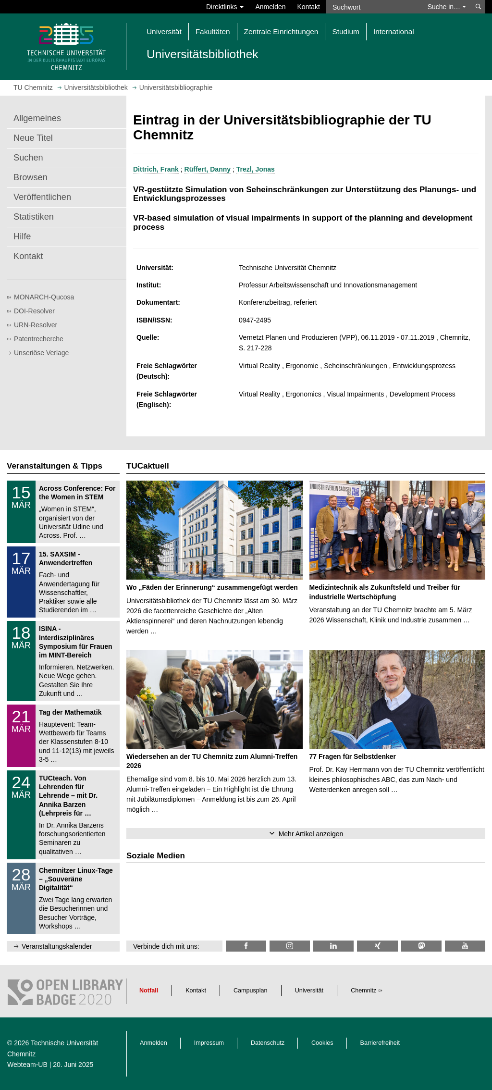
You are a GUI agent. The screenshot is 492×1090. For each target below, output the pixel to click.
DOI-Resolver (34, 311)
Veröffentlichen (42, 197)
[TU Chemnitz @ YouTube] (465, 946)
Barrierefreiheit (380, 1043)
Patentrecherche (38, 339)
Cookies (322, 1043)
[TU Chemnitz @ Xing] (377, 946)
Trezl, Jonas (255, 169)
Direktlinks (225, 7)
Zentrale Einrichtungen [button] (281, 31)
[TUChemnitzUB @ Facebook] (246, 946)
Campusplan (251, 990)
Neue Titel (33, 138)
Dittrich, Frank (156, 169)
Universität (309, 990)
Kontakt (308, 7)
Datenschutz (267, 1043)
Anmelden (270, 7)
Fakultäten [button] (213, 31)
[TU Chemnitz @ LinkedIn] (333, 946)
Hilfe (22, 236)
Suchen (28, 157)
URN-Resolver (35, 325)
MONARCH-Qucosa (44, 297)
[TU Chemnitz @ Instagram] (290, 946)
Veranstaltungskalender (57, 946)
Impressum (209, 1043)
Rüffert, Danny (207, 169)
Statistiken (33, 217)
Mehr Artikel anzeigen (311, 834)
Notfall (148, 990)
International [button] (393, 31)
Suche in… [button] (447, 7)
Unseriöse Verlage (41, 353)
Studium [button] (345, 31)
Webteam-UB (27, 1064)
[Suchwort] (374, 6)
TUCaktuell (147, 466)
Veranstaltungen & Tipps (54, 466)
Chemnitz (363, 990)
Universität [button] (164, 31)
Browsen (30, 177)
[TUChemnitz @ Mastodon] (421, 946)
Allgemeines (37, 118)
